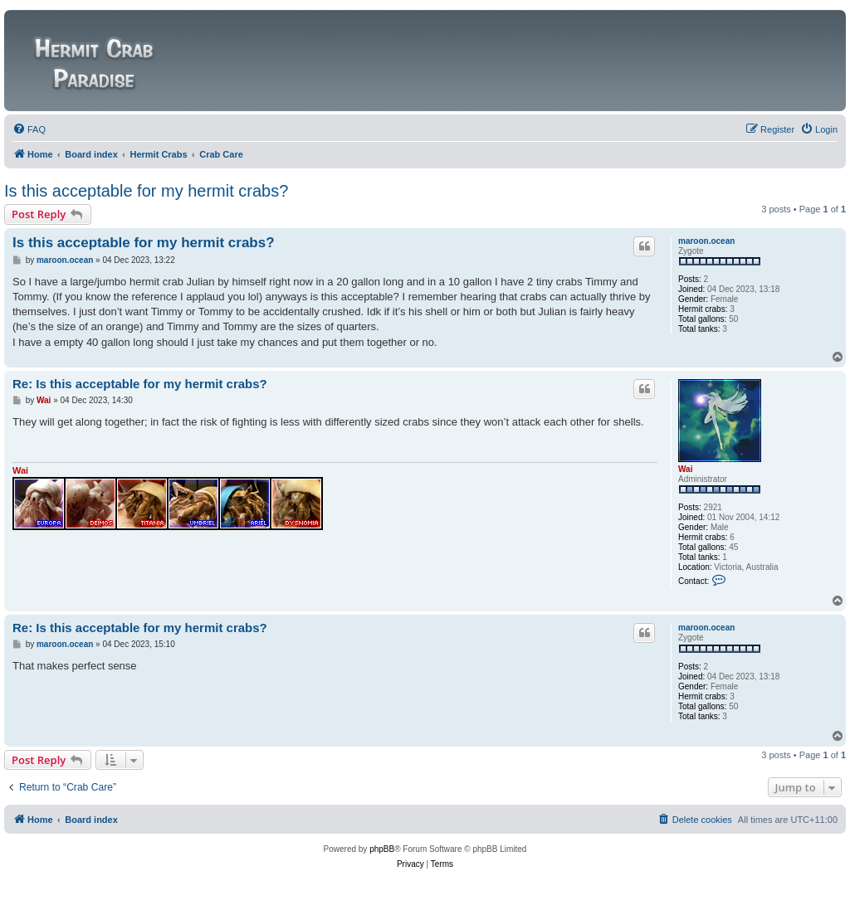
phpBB (381, 849)
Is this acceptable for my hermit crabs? (146, 191)
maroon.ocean (706, 241)
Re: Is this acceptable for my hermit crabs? (139, 384)
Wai (685, 469)
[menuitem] (29, 129)
